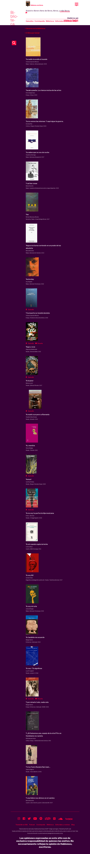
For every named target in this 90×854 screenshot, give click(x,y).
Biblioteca (50, 21)
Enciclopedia (40, 21)
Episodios (30, 21)
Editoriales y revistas (63, 21)
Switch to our (71, 19)
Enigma (56, 829)
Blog (73, 825)
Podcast (32, 825)
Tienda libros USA (21, 825)
